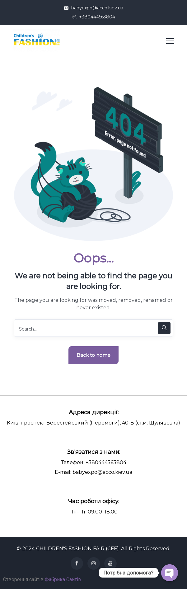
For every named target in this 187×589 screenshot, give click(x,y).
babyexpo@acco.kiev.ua (93, 8)
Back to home (93, 355)
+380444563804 (93, 17)
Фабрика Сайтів (63, 579)
